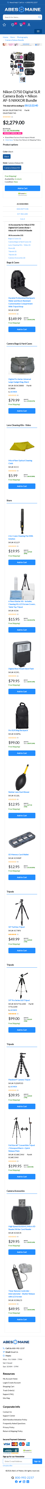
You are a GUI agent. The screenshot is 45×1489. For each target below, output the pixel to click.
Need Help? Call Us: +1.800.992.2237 (23, 2)
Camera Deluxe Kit (12, 168)
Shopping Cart (8, 1386)
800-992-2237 (18, 1348)
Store (12, 37)
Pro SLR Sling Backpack (18, 730)
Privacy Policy (8, 1427)
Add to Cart (22, 188)
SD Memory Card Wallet (18, 854)
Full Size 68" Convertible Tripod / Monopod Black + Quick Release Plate (21, 1148)
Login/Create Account (12, 1383)
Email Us (14, 1352)
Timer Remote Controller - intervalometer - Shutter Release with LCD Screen (21, 1294)
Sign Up (37, 1461)
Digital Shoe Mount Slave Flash (21, 669)
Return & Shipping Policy (13, 1431)
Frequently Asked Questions (14, 1423)
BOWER (14, 392)
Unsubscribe (7, 1466)
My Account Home (10, 1379)
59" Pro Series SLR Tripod (19, 1000)
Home (5, 37)
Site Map (6, 1398)
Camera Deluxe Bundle (14, 40)
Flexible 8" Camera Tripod (19, 1079)
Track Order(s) (8, 1390)
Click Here (9, 140)
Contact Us (7, 1412)
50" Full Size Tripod (16, 927)
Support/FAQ (8, 1394)
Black (6, 156)
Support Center (9, 1416)
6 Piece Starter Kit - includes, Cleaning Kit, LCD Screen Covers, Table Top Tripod (21, 604)
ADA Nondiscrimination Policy (15, 1420)
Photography (22, 37)
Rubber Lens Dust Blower (18, 792)
